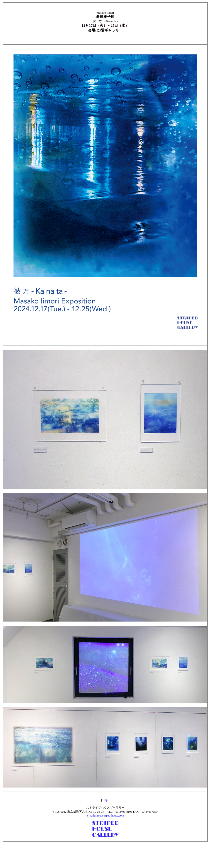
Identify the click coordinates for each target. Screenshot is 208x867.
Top (105, 800)
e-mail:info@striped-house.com (105, 815)
